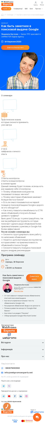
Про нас (38, 9)
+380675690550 (10, 368)
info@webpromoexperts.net (17, 372)
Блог (31, 9)
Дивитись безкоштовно (15, 47)
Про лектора (18, 291)
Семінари (10, 15)
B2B (26, 9)
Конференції (18, 9)
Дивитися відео (34, 277)
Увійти (36, 4)
